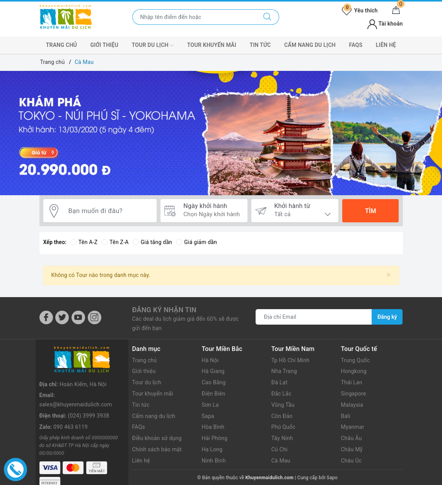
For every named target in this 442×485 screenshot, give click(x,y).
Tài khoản (385, 24)
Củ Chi (279, 449)
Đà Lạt (279, 382)
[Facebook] (46, 317)
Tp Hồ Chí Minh (290, 360)
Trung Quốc (355, 360)
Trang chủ (61, 45)
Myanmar (352, 427)
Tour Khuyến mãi (211, 45)
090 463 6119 (70, 427)
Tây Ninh (282, 438)
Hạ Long (212, 449)
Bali (345, 416)
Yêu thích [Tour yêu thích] (359, 10)
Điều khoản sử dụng (157, 438)
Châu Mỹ (352, 449)
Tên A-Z (83, 242)
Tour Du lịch (153, 45)
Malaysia (352, 405)
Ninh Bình (214, 460)
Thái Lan (351, 382)
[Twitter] (62, 317)
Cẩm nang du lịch (310, 45)
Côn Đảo (282, 416)
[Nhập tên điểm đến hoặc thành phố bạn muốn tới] (194, 17)
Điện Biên (213, 393)
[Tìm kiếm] (267, 17)
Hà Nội (210, 360)
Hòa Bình (213, 427)
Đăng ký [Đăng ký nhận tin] (387, 317)
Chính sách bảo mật (157, 449)
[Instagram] (94, 317)
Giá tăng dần (152, 242)
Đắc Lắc (281, 393)
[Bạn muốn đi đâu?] (109, 211)
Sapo (332, 477)
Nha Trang (284, 371)
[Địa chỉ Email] (314, 317)
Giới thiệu (104, 45)
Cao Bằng (214, 382)
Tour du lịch (147, 382)
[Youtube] (78, 317)
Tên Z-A (114, 242)
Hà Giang (213, 371)
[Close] (388, 275)
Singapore (353, 393)
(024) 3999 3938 (88, 416)
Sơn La (210, 405)
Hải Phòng (215, 438)
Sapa (208, 416)
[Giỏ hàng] (396, 10)
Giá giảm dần (196, 242)
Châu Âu (351, 438)
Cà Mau (280, 460)
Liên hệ (386, 45)
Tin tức (260, 45)
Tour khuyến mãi (152, 393)
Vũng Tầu (283, 405)
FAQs (355, 45)
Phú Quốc (283, 427)
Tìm (370, 211)
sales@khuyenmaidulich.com (75, 404)
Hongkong (354, 371)
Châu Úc (351, 460)
